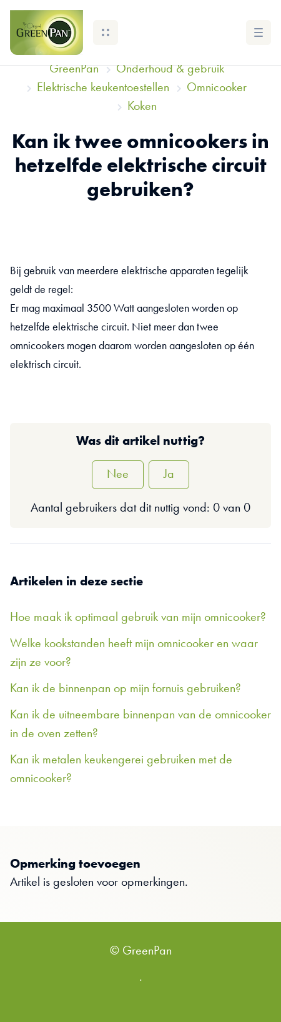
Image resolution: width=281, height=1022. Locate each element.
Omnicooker (217, 88)
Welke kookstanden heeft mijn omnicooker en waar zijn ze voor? (134, 653)
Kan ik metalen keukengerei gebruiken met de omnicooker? (121, 769)
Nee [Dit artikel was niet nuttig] (118, 475)
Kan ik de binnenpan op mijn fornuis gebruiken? (125, 689)
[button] (105, 32)
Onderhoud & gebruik (170, 69)
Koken (142, 107)
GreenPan (74, 69)
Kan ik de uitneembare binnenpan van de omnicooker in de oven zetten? (140, 724)
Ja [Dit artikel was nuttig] (169, 475)
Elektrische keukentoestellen (103, 88)
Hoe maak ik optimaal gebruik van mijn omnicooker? (138, 618)
